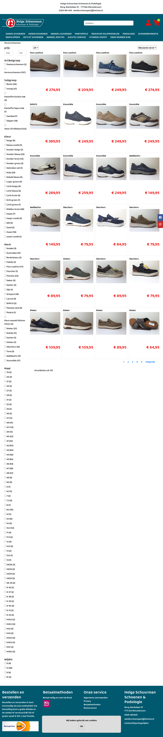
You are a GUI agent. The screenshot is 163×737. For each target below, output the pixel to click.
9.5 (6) (9, 518)
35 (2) (9, 408)
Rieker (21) (12, 328)
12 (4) (9, 541)
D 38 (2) (10, 596)
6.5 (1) (9, 491)
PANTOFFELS (81, 33)
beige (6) (11, 140)
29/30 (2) (11, 564)
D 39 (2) (10, 601)
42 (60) (10, 445)
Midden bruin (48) (15, 209)
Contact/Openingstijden (136, 723)
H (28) (9, 667)
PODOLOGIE (129, 33)
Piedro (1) (11, 312)
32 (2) (9, 404)
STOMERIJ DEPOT (98, 37)
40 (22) (10, 436)
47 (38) (10, 468)
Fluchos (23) (12, 275)
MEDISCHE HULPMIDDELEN (105, 33)
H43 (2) (10, 633)
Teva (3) (10, 351)
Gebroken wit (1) (15, 168)
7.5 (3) (9, 500)
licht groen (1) (13, 200)
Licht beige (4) (14, 186)
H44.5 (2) (11, 637)
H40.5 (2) (11, 624)
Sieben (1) (11, 342)
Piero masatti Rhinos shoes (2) (14, 322)
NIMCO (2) (11, 303)
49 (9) (9, 477)
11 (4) (9, 532)
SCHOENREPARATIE (148, 33)
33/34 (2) (11, 569)
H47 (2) (10, 647)
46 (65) (10, 463)
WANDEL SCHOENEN (61, 33)
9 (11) (9, 514)
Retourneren (90, 708)
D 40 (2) (10, 605)
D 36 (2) (10, 587)
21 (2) (9, 381)
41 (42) (10, 441)
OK (81, 726)
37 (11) (9, 418)
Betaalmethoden (92, 704)
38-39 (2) (11, 582)
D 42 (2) (10, 615)
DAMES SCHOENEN (15, 33)
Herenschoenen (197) (15, 72)
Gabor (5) (11, 280)
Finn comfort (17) (15, 266)
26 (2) (9, 386)
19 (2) (9, 372)
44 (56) (10, 454)
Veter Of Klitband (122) (15, 128)
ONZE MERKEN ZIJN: (120, 37)
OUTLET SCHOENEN (33, 37)
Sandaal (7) (12, 116)
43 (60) (10, 450)
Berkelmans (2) (14, 257)
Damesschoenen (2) (16, 64)
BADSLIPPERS (13, 37)
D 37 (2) (10, 592)
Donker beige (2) (15, 149)
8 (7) (9, 505)
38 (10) (10, 422)
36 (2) (9, 413)
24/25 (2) (11, 578)
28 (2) (9, 395)
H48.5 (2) (11, 651)
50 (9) (9, 482)
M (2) (9, 677)
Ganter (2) (11, 285)
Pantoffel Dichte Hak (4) (14, 98)
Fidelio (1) (11, 262)
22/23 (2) (11, 573)
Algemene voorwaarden (96, 697)
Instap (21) (12, 88)
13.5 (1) (10, 555)
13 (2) (9, 550)
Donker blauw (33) (15, 154)
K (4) (9, 672)
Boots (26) (12, 84)
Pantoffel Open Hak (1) (14, 109)
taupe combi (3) (14, 218)
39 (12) (10, 431)
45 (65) (10, 459)
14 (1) (9, 560)
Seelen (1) (11, 337)
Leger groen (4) (14, 181)
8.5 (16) (10, 509)
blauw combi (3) (14, 145)
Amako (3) (11, 248)
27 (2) (9, 390)
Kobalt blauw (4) (14, 177)
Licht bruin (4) (13, 195)
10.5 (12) (10, 528)
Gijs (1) (10, 289)
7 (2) (8, 495)
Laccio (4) (11, 298)
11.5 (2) (10, 537)
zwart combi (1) (14, 236)
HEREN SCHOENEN (37, 33)
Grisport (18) (13, 294)
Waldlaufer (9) (14, 356)
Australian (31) (14, 253)
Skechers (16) (13, 346)
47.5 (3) (10, 427)
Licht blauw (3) (14, 190)
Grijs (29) (11, 172)
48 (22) (10, 473)
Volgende (150, 361)
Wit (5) (10, 222)
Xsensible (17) (13, 360)
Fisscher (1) (12, 271)
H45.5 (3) (11, 642)
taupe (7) (11, 213)
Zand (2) (10, 227)
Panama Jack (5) (14, 307)
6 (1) (8, 486)
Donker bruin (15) (15, 158)
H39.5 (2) (11, 619)
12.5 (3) (10, 546)
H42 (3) (10, 628)
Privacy (87, 701)
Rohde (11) (12, 333)
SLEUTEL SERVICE (77, 37)
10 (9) (9, 523)
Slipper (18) (12, 120)
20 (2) (9, 376)
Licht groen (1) (14, 204)
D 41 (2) (10, 610)
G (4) (9, 663)
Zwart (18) (11, 232)
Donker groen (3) (15, 163)
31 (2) (9, 399)
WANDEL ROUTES (55, 37)
